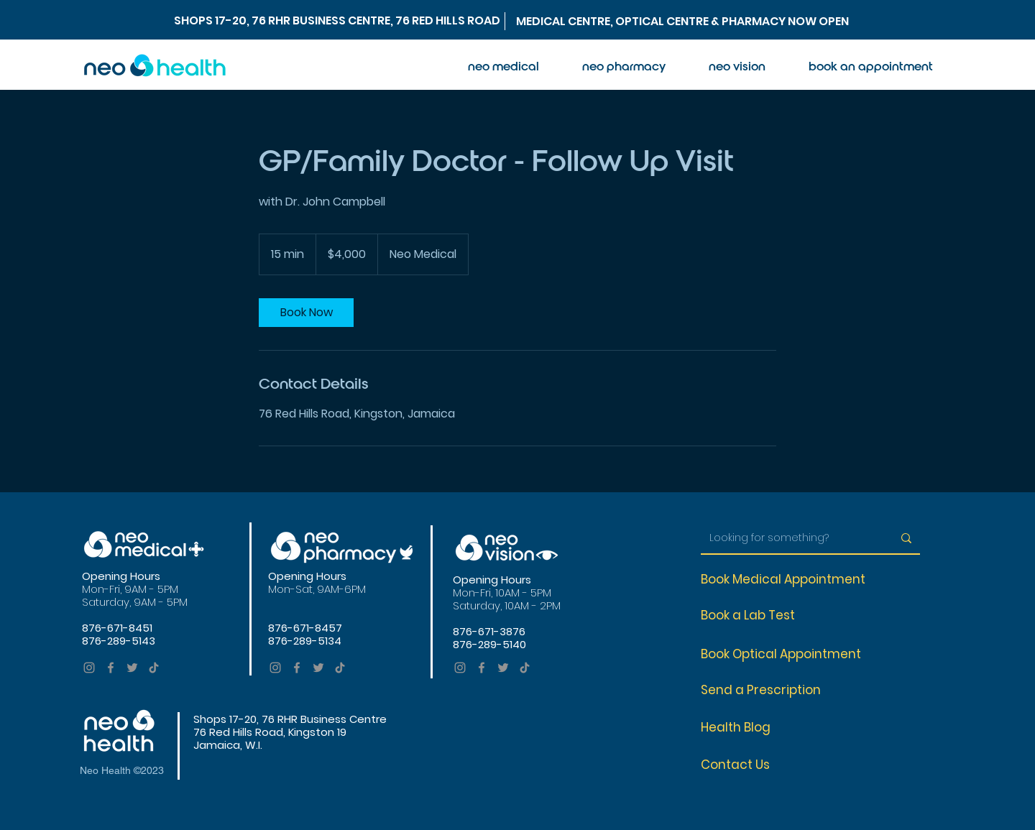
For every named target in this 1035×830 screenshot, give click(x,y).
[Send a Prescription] (769, 690)
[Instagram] (89, 667)
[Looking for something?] (790, 537)
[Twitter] (132, 667)
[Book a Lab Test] (755, 615)
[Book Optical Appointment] (789, 654)
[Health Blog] (745, 727)
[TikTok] (154, 667)
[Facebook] (111, 667)
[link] (306, 312)
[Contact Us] (745, 765)
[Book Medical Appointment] (791, 579)
